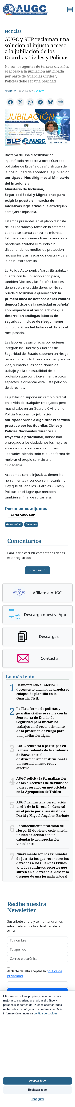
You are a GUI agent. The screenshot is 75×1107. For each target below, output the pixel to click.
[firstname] (37, 940)
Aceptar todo (37, 1080)
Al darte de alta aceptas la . (34, 973)
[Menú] (70, 9)
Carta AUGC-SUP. (23, 515)
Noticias (13, 31)
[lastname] (37, 949)
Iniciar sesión (37, 570)
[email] (37, 958)
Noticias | (12, 91)
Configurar (37, 1099)
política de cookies (46, 1013)
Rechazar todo (37, 1090)
